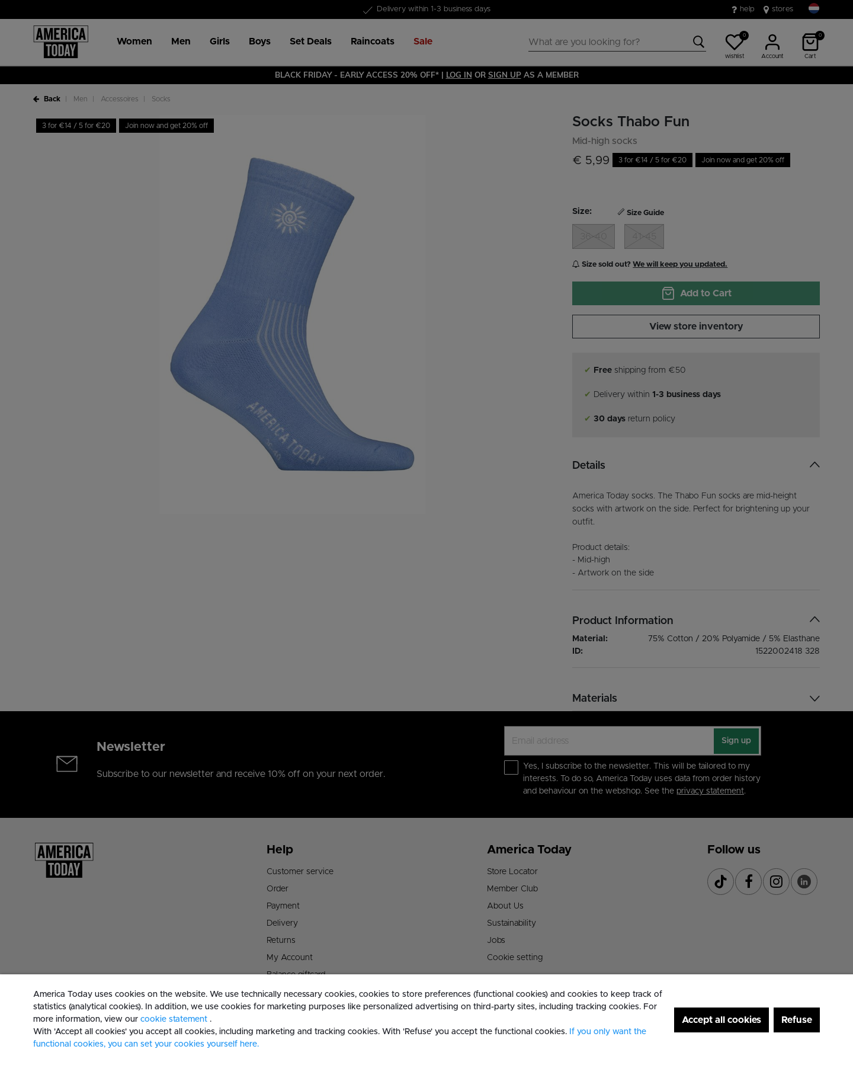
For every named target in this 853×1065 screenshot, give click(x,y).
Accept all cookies (721, 1020)
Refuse (796, 1020)
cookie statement (175, 1019)
